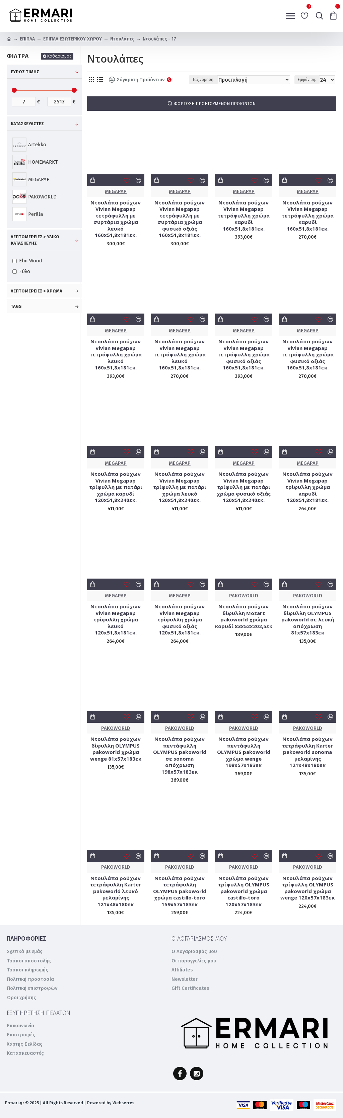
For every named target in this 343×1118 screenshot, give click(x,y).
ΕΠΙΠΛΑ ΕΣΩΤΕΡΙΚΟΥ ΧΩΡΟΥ (72, 39)
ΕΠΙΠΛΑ (27, 39)
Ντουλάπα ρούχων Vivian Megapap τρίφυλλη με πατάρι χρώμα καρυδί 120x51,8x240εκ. (115, 487)
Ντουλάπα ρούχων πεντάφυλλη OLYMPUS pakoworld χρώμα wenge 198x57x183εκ (243, 752)
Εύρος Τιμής (25, 71)
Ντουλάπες (122, 39)
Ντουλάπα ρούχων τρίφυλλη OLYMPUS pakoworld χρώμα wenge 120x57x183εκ (307, 888)
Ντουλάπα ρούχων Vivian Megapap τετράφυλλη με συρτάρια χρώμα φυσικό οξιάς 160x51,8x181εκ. (179, 219)
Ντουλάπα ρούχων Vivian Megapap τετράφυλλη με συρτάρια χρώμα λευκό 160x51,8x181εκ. (115, 219)
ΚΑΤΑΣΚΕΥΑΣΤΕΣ (27, 123)
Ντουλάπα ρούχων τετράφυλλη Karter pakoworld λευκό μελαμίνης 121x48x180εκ (115, 891)
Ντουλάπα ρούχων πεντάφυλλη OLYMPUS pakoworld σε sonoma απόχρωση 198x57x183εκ (179, 755)
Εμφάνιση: (307, 79)
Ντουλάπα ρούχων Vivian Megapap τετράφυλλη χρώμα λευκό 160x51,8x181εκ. (116, 354)
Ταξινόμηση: (203, 79)
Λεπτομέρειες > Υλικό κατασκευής (35, 240)
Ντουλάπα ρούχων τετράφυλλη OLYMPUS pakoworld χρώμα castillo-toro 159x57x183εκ (179, 891)
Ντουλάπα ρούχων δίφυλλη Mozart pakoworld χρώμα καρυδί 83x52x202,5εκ (243, 616)
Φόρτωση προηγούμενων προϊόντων (215, 103)
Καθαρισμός (59, 56)
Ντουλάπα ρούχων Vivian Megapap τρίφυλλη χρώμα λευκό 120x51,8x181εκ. (115, 619)
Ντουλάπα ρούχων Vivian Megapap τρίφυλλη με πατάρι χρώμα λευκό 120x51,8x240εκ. (179, 487)
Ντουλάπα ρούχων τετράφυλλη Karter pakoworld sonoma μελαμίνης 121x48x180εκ (307, 752)
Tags (16, 306)
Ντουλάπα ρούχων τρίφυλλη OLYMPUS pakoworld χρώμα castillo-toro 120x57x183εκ (243, 891)
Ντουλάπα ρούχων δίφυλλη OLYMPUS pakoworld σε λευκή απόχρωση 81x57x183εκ (307, 619)
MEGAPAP (116, 191)
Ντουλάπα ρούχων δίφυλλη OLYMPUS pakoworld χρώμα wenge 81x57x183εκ (115, 749)
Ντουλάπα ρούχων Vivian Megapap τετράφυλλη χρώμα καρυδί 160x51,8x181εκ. (244, 215)
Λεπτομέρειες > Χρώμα (36, 290)
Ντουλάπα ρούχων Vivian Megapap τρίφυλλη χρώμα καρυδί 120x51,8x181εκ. (307, 487)
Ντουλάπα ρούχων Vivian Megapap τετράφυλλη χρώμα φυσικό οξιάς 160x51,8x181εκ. (244, 354)
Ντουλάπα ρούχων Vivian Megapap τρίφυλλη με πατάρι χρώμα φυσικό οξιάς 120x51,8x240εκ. (244, 487)
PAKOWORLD (243, 596)
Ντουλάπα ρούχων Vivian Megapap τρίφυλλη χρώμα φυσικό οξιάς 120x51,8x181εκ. (179, 619)
